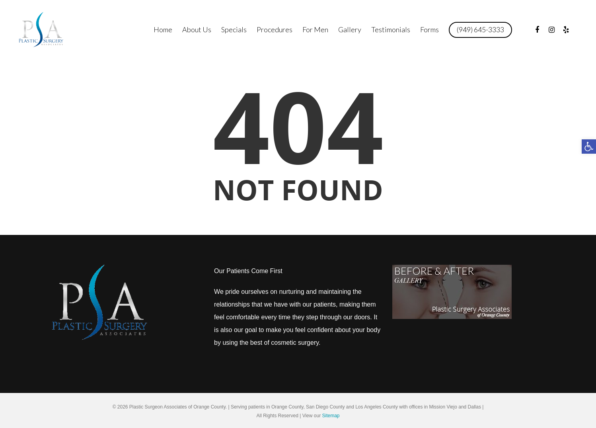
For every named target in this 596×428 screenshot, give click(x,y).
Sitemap (330, 415)
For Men (315, 29)
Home (163, 29)
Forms (429, 29)
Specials (234, 29)
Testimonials (390, 29)
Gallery (349, 29)
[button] (589, 146)
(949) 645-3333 (480, 29)
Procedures (274, 29)
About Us (196, 29)
